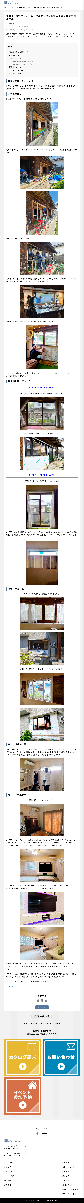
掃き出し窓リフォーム (17, 58)
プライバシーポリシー (71, 1194)
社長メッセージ (68, 1167)
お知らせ (7, 1185)
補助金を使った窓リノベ (18, 52)
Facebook (42, 1133)
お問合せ (9, 987)
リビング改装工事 (16, 70)
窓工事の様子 (14, 55)
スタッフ (65, 1176)
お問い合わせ (67, 1185)
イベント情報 (9, 1176)
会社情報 (65, 1162)
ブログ (11, 7)
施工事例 (7, 1180)
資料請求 (65, 1180)
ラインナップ (9, 1171)
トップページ (9, 1162)
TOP (6, 7)
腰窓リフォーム (15, 67)
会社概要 (65, 1171)
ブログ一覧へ (42, 1007)
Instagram (42, 1128)
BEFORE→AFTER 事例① (23, 61)
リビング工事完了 (16, 73)
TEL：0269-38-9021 (12, 1156)
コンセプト (8, 1167)
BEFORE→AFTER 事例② (23, 64)
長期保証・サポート (70, 1189)
